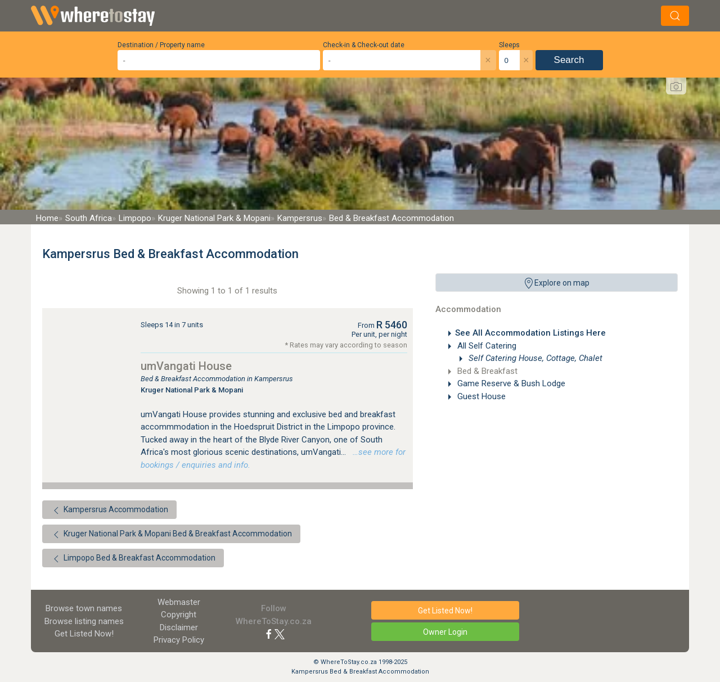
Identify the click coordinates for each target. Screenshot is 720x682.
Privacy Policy (179, 640)
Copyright (178, 614)
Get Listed (84, 634)
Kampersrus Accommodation (109, 510)
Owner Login (445, 631)
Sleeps (509, 45)
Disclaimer (179, 627)
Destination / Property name (161, 45)
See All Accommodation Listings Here (530, 333)
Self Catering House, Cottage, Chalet (534, 358)
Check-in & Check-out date (363, 45)
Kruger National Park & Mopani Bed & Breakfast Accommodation (171, 534)
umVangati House (186, 366)
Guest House (480, 396)
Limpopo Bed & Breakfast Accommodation (133, 558)
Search (569, 60)
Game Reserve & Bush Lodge (510, 383)
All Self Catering (485, 346)
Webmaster (179, 602)
